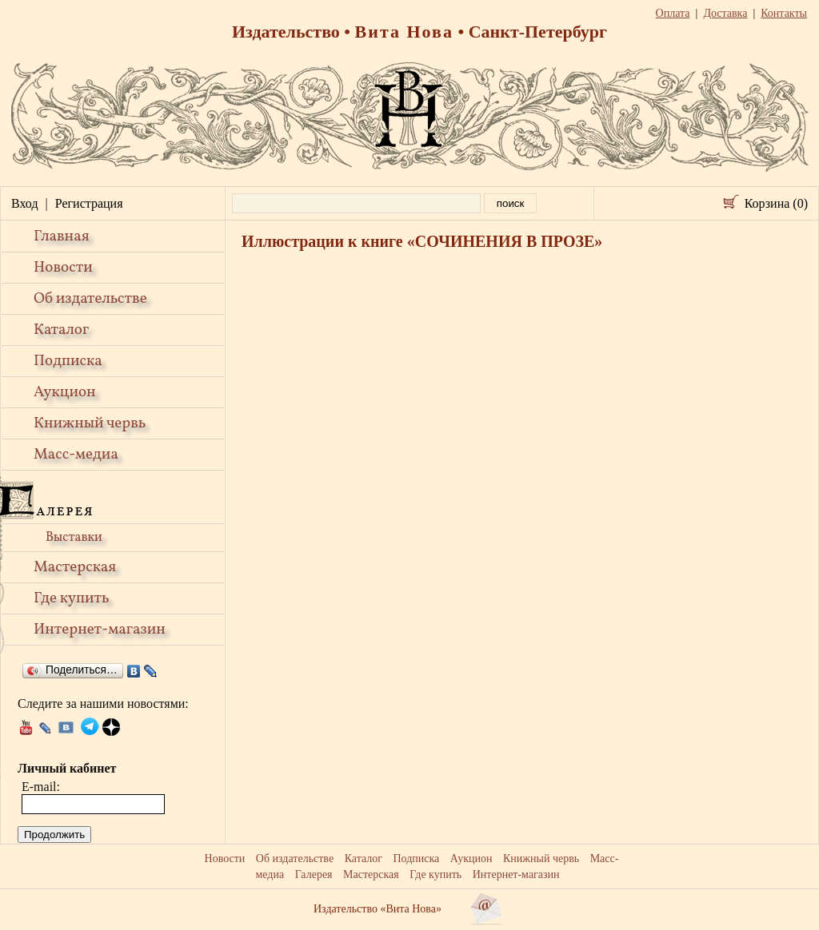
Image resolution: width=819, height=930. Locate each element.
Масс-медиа (76, 454)
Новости (63, 267)
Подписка (68, 361)
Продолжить (54, 835)
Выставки (74, 537)
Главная (62, 236)
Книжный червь (90, 423)
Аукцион (65, 392)
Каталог (61, 330)
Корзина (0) (776, 203)
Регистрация (89, 203)
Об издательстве (90, 298)
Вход (24, 203)
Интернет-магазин (100, 629)
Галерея (314, 874)
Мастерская (75, 567)
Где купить (72, 598)
